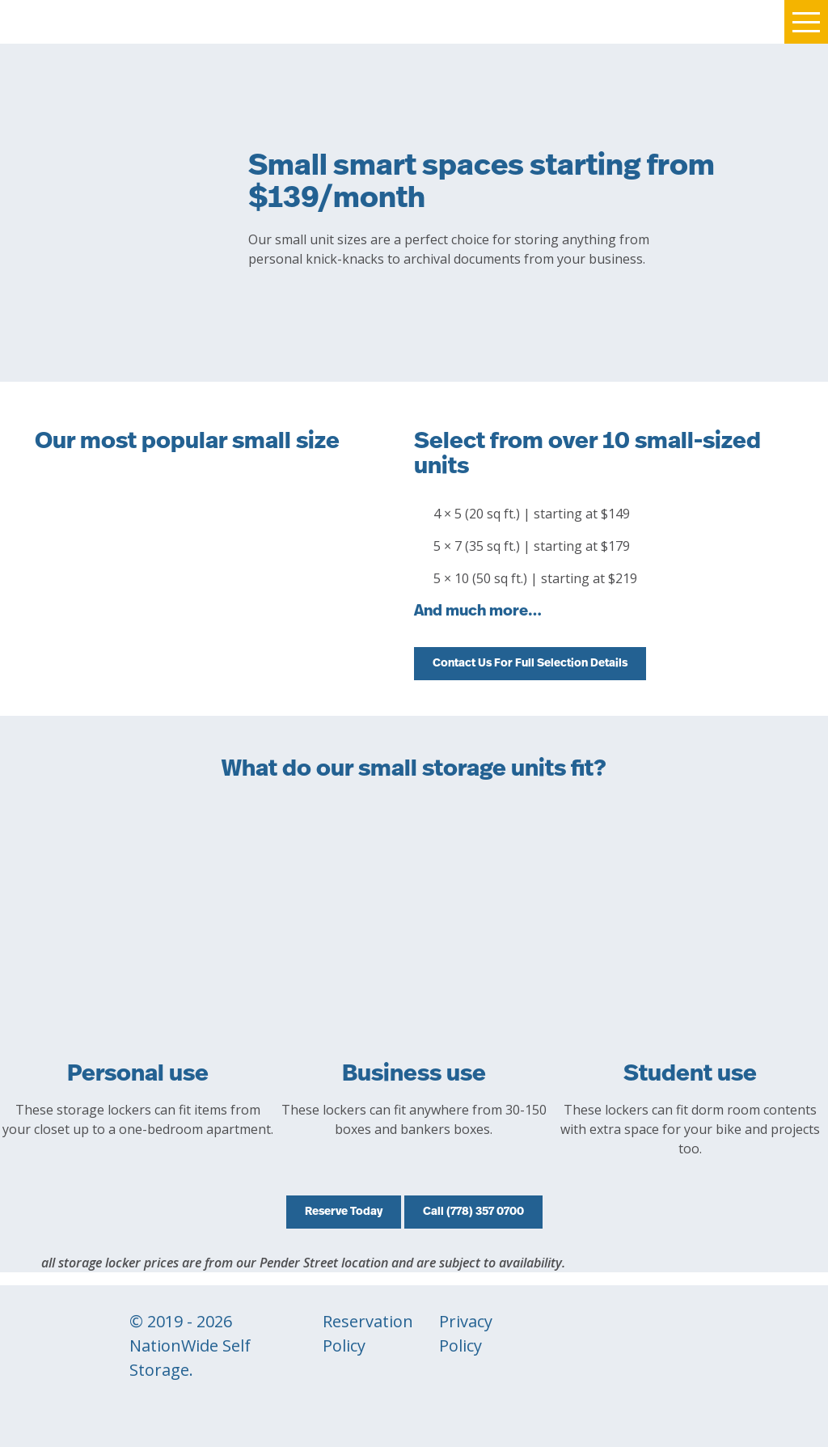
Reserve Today (343, 1212)
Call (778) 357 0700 (473, 1212)
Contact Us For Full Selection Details (530, 664)
